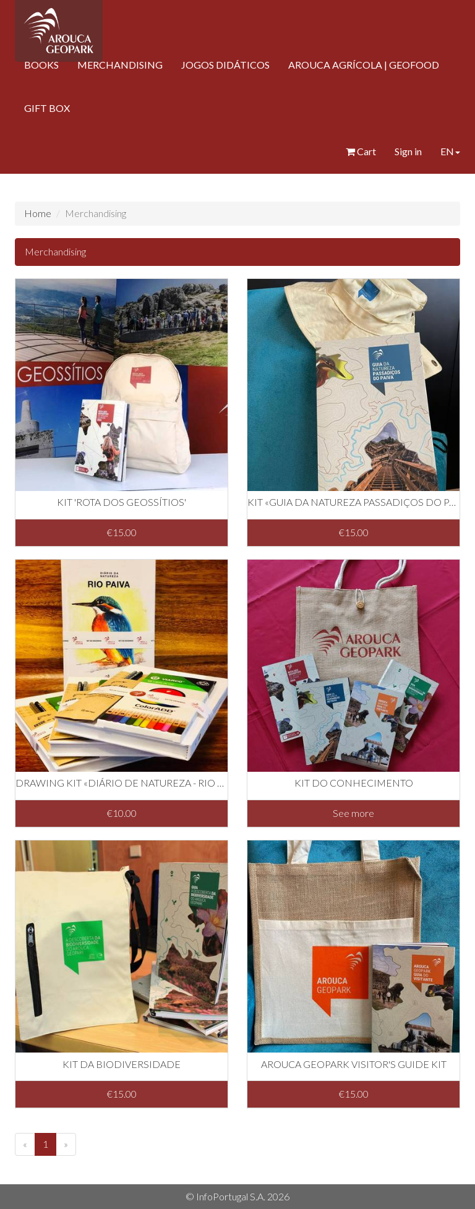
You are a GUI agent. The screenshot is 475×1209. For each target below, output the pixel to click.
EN (450, 151)
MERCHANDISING (120, 64)
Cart (361, 151)
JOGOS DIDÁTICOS (225, 64)
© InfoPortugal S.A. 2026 (237, 1196)
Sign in (408, 151)
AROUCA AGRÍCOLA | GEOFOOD (363, 64)
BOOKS (41, 64)
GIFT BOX (47, 108)
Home (37, 213)
